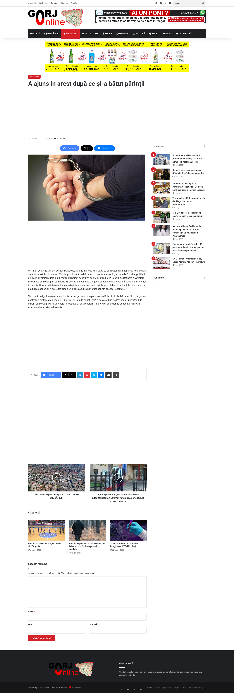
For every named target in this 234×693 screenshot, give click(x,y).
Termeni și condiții (196, 687)
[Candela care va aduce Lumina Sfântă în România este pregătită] (161, 174)
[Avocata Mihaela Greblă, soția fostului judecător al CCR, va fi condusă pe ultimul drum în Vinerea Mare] (161, 230)
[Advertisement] (117, 112)
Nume (31, 611)
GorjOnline (76, 687)
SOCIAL (107, 33)
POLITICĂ (138, 33)
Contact (53, 3)
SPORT (154, 33)
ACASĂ (35, 33)
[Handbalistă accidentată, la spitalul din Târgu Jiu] (46, 530)
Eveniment (34, 76)
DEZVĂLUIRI (51, 33)
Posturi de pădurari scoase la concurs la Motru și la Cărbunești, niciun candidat (87, 546)
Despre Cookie (179, 687)
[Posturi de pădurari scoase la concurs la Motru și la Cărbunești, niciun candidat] (87, 530)
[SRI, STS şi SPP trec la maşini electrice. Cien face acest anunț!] (161, 217)
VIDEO (167, 33)
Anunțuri (74, 3)
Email (31, 624)
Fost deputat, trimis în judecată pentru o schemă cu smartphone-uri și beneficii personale (188, 247)
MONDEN (122, 33)
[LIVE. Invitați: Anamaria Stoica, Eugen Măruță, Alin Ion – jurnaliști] (161, 263)
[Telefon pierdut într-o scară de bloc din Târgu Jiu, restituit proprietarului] (161, 202)
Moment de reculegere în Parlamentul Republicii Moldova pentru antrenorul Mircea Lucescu (188, 186)
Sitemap (64, 3)
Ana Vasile (34, 139)
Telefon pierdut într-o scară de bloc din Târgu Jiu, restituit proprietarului (189, 201)
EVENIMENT (70, 33)
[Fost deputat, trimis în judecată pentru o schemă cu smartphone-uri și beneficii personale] (161, 248)
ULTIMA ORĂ (183, 33)
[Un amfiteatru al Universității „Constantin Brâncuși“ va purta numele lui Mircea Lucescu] (161, 159)
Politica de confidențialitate (159, 687)
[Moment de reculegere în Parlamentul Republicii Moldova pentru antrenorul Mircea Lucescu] (161, 187)
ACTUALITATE (90, 33)
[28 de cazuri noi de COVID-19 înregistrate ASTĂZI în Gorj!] (128, 530)
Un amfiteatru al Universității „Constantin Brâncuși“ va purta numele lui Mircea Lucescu (187, 158)
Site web (93, 624)
